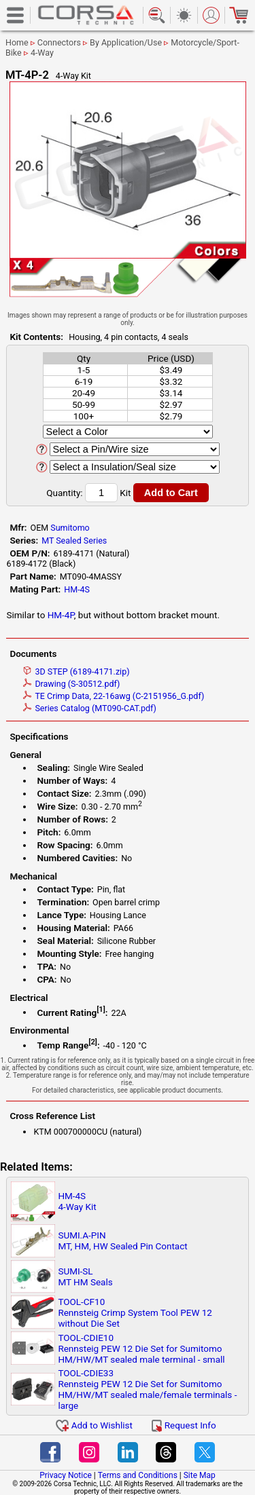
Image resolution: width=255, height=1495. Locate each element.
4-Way (42, 53)
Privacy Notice (65, 1475)
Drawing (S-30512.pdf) (71, 684)
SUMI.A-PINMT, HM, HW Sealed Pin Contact (122, 1240)
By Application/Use (126, 42)
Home (17, 42)
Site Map (200, 1475)
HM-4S (77, 589)
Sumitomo (70, 528)
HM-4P (61, 614)
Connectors (59, 42)
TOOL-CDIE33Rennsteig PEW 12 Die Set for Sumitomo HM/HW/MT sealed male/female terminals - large (147, 1389)
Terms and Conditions (137, 1475)
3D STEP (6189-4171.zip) (76, 671)
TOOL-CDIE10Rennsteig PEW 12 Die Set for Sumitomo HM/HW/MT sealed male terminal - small (141, 1348)
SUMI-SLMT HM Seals (85, 1276)
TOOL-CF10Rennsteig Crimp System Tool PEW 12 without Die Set (135, 1312)
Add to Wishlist (94, 1425)
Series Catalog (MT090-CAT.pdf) (89, 708)
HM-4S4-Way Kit (77, 1201)
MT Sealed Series (74, 540)
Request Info (184, 1425)
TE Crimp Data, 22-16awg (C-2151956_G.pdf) (113, 696)
